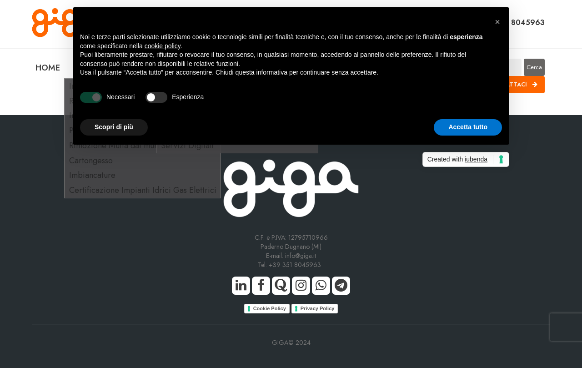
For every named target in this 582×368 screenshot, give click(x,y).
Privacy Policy (318, 308)
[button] (497, 22)
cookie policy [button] (163, 46)
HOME (47, 68)
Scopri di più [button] (114, 127)
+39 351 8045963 (297, 264)
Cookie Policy (269, 308)
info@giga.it (300, 255)
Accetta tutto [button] (467, 127)
